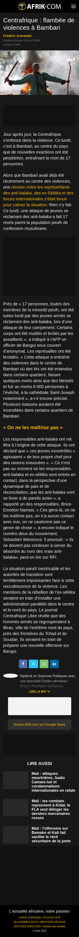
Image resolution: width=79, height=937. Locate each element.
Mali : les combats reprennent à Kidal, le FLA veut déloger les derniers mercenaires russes (51, 809)
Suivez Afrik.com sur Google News (39, 724)
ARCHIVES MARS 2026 (26, 926)
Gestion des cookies (54, 926)
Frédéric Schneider (17, 36)
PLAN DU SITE (51, 917)
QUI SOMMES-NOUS (25, 922)
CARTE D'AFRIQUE (30, 917)
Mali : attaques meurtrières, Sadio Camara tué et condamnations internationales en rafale (53, 782)
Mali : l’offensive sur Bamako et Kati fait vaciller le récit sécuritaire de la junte (51, 834)
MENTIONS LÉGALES (53, 922)
